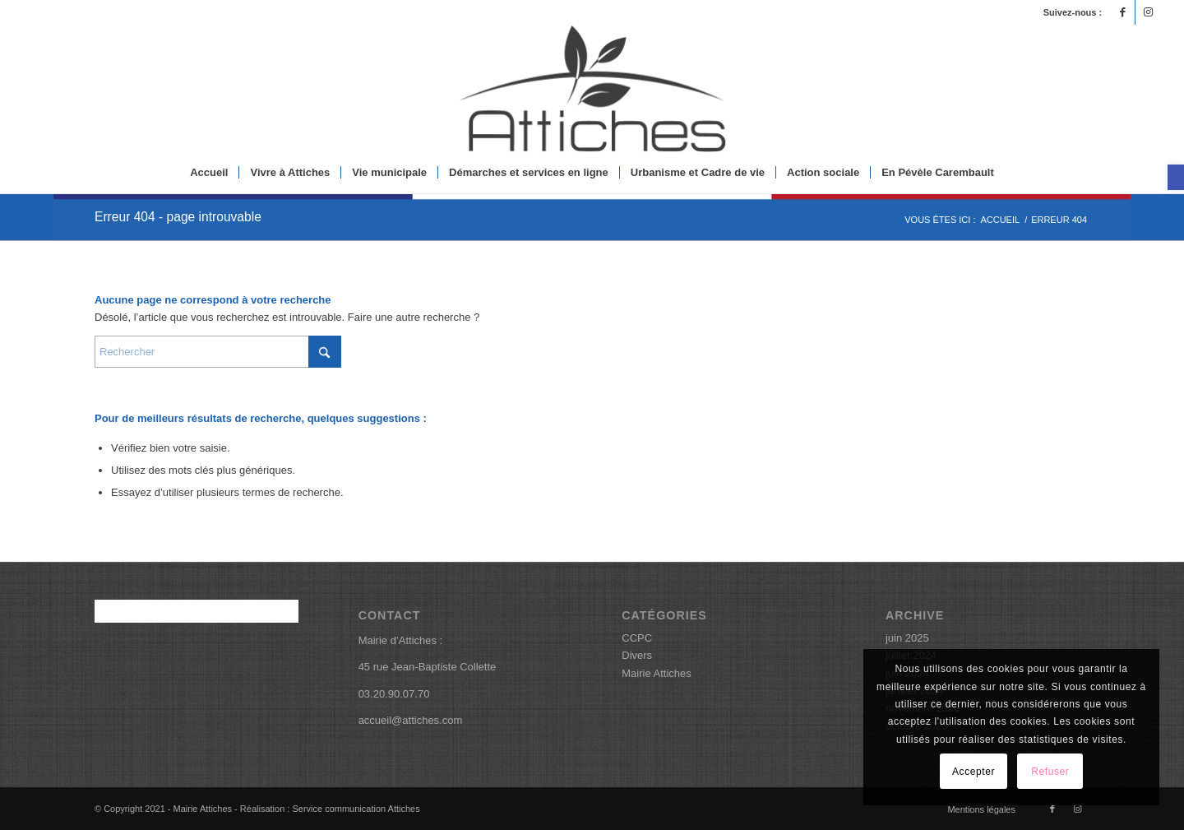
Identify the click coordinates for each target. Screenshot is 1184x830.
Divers (637, 655)
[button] (1176, 177)
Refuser (1050, 771)
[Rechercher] (218, 352)
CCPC (637, 638)
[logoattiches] (592, 88)
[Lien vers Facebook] (1123, 12)
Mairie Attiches (656, 673)
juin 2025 (907, 638)
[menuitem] (208, 172)
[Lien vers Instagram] (1147, 12)
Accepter (973, 771)
